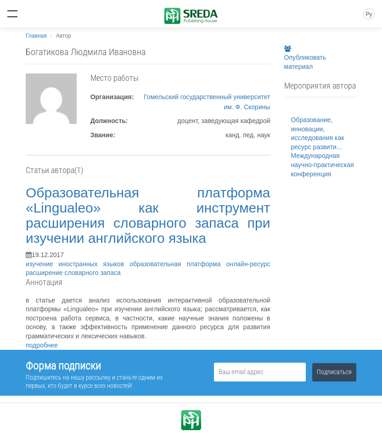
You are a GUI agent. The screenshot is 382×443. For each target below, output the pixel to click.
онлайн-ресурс (248, 264)
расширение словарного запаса (73, 272)
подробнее (42, 345)
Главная (36, 36)
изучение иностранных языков (77, 264)
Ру (368, 14)
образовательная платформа (177, 264)
